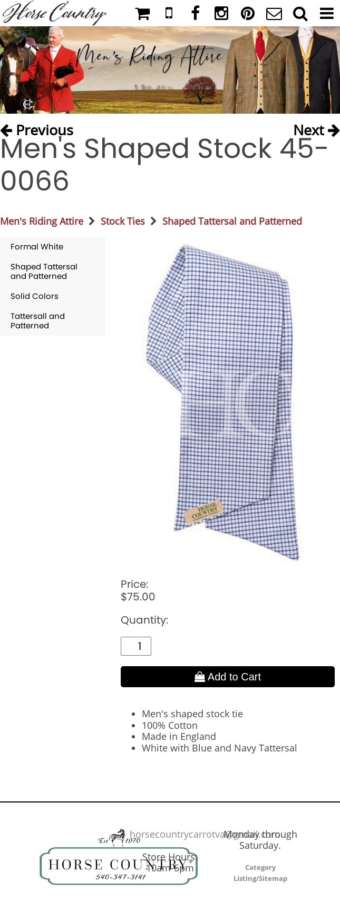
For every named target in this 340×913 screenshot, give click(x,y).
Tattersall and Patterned (38, 320)
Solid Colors (35, 296)
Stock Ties (123, 221)
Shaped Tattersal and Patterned (232, 221)
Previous (36, 127)
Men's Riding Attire (41, 221)
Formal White (37, 246)
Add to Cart (228, 677)
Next (316, 127)
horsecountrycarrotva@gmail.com (205, 834)
